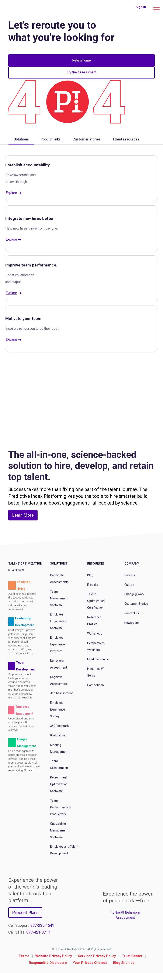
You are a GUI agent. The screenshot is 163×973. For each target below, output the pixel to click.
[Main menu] (156, 9)
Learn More (23, 515)
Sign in (141, 7)
